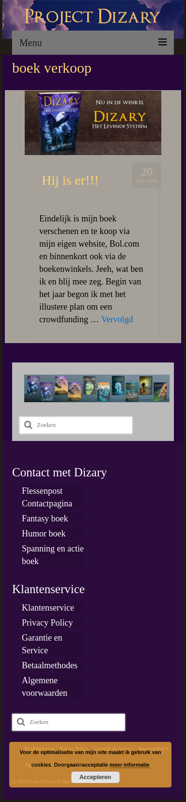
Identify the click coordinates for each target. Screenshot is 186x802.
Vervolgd (117, 319)
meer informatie (129, 765)
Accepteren (95, 777)
